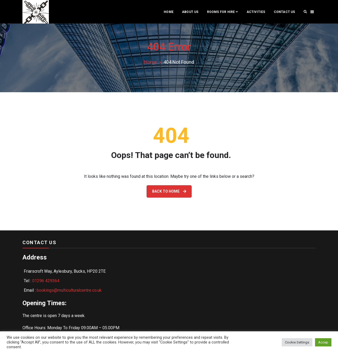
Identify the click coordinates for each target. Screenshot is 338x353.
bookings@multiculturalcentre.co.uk (69, 290)
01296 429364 (45, 280)
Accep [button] (323, 342)
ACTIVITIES (256, 12)
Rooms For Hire (221, 12)
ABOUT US (190, 12)
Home (168, 12)
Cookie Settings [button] (297, 342)
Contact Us (284, 12)
